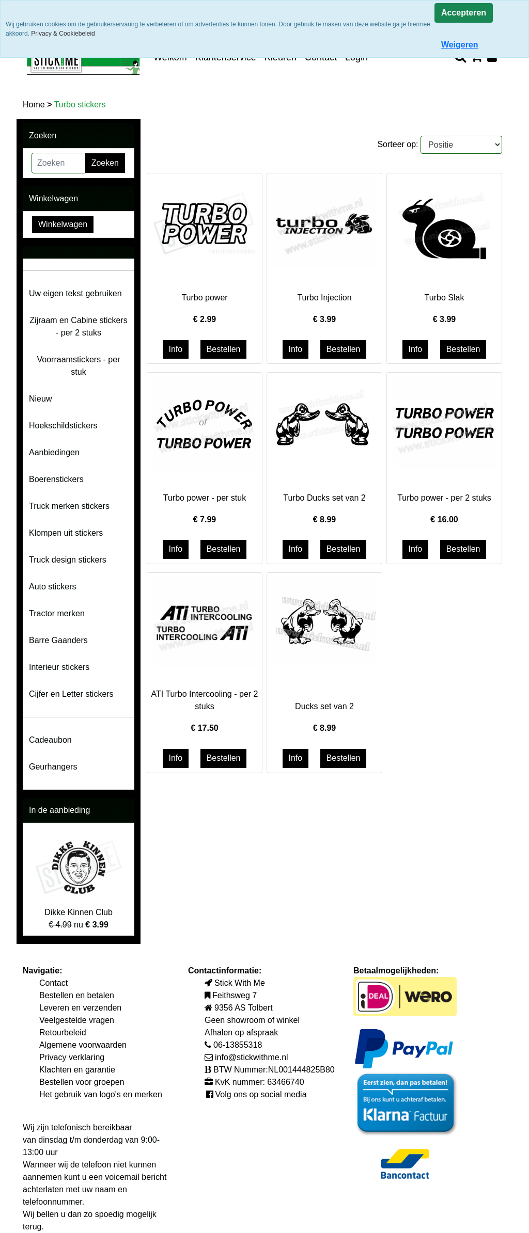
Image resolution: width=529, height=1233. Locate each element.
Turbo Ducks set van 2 (324, 497)
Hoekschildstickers (63, 425)
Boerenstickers (56, 479)
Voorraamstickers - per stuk (78, 365)
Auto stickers (52, 586)
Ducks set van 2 (324, 706)
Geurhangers (53, 766)
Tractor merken (57, 613)
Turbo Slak (444, 297)
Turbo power (204, 297)
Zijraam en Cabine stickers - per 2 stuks (78, 326)
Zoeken (105, 162)
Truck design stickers (67, 559)
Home (35, 104)
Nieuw (40, 398)
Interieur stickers (59, 667)
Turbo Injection (324, 297)
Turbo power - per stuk (204, 497)
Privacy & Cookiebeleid (63, 33)
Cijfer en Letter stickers (71, 694)
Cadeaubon (50, 739)
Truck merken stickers (69, 506)
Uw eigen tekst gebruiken (75, 293)
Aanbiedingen (54, 452)
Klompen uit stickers (66, 533)
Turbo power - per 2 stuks (444, 497)
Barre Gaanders (58, 640)
